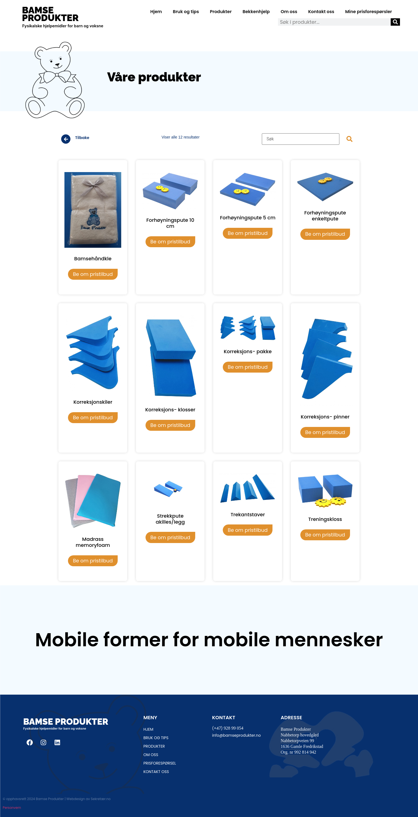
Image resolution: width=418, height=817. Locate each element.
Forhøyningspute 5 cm (247, 217)
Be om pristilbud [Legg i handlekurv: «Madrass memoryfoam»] (93, 560)
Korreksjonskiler (92, 402)
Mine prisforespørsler (368, 11)
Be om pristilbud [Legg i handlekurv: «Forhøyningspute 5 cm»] (248, 233)
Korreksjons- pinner (325, 416)
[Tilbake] (65, 139)
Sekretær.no (100, 799)
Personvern (12, 807)
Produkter (221, 11)
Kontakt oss (321, 11)
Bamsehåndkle (93, 258)
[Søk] (395, 22)
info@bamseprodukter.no (236, 735)
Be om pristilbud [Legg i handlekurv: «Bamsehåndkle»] (93, 274)
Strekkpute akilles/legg (170, 518)
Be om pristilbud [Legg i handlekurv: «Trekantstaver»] (248, 530)
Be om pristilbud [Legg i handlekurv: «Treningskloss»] (325, 534)
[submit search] (349, 139)
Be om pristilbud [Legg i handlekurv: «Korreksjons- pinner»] (325, 432)
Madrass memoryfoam (93, 542)
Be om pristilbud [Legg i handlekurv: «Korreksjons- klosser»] (170, 425)
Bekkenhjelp (256, 11)
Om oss (289, 11)
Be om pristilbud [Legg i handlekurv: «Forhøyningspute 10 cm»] (170, 241)
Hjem (156, 11)
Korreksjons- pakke (248, 351)
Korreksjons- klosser (170, 409)
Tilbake (82, 137)
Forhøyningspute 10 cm (170, 223)
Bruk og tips (186, 11)
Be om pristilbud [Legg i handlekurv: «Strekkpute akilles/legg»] (170, 537)
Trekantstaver (247, 514)
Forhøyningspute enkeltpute (325, 215)
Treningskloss (325, 519)
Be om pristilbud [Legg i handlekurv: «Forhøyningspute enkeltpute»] (325, 234)
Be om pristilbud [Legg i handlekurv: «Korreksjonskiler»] (93, 417)
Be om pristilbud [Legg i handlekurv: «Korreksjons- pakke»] (248, 367)
